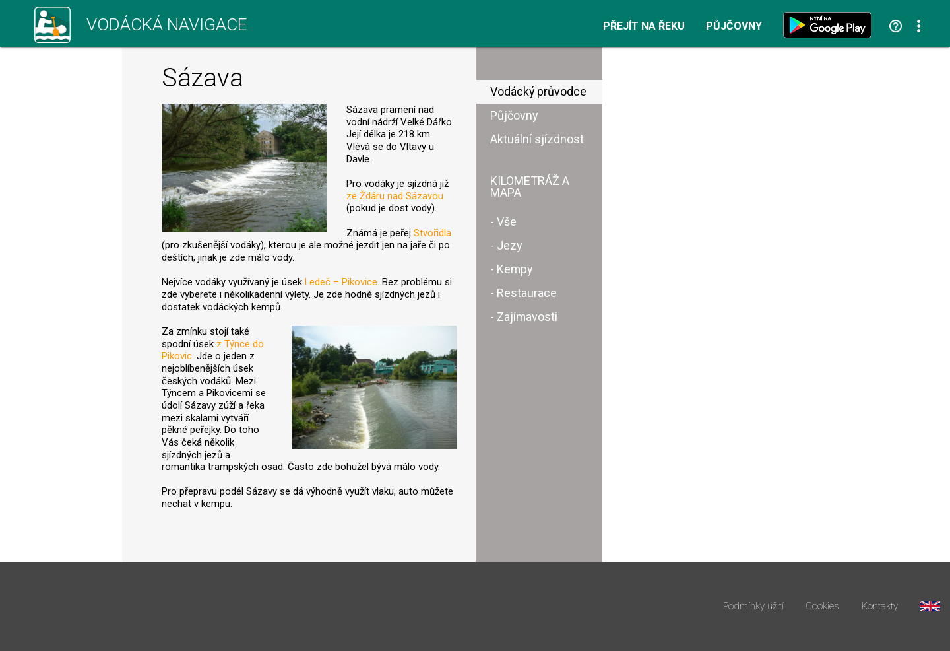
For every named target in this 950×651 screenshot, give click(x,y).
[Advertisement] (728, 257)
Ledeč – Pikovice (341, 282)
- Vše (503, 221)
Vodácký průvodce (538, 91)
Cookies (822, 606)
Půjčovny (734, 26)
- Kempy (511, 269)
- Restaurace (523, 293)
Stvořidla (432, 233)
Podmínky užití (753, 606)
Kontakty (880, 606)
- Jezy (506, 245)
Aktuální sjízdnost (537, 139)
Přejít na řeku (644, 26)
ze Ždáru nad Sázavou (394, 196)
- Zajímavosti (523, 317)
